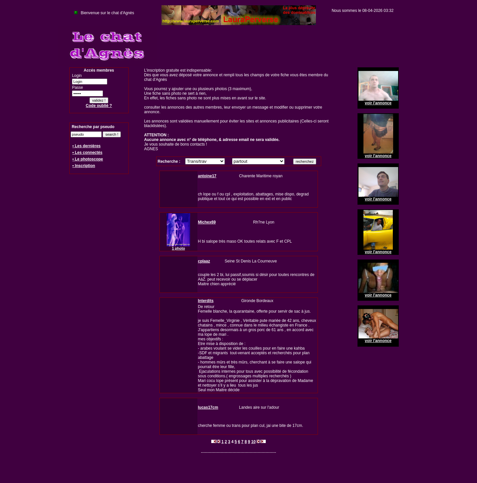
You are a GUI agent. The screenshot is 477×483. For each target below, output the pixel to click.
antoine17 (207, 176)
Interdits (206, 300)
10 (253, 441)
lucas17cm (208, 407)
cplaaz (204, 261)
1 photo (178, 248)
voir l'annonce (378, 103)
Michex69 (207, 222)
